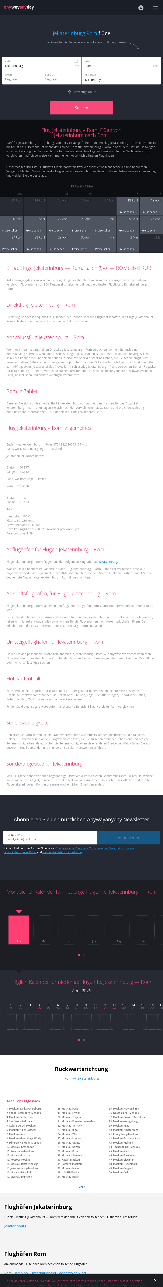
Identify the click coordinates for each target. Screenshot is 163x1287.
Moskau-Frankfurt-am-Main (79, 1121)
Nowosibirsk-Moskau (126, 1113)
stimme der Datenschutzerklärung (62, 852)
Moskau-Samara (72, 1155)
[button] (79, 955)
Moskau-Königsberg (125, 1121)
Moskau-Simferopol (21, 1117)
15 (142, 1005)
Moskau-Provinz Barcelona (129, 1117)
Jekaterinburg (108, 562)
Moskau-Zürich (122, 1151)
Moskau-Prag (121, 1125)
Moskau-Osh (121, 1172)
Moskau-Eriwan (71, 1113)
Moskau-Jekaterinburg (24, 1164)
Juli (94, 941)
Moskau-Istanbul (21, 1172)
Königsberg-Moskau (125, 1134)
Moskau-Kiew (17, 1134)
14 (133, 1005)
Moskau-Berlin (70, 1176)
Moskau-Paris (70, 1108)
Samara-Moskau (72, 1164)
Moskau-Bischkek (123, 1159)
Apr (19, 941)
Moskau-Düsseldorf (125, 1164)
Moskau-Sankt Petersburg (25, 1108)
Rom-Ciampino (16, 1273)
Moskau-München (21, 1176)
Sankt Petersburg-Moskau (25, 1113)
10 (95, 1005)
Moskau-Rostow (21, 1155)
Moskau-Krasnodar (22, 1147)
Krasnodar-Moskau (22, 1151)
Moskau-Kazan (71, 1147)
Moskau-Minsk (70, 1168)
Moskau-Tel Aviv (72, 1125)
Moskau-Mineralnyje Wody (25, 1138)
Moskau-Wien (70, 1134)
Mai (44, 941)
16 (152, 1005)
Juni (69, 941)
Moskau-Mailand (123, 1142)
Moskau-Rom (70, 1151)
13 (123, 1005)
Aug (119, 941)
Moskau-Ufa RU (71, 1142)
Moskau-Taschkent (124, 1155)
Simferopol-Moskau (21, 1121)
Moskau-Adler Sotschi (22, 1130)
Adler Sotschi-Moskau (22, 1125)
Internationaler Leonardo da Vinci (59, 1273)
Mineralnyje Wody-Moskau (25, 1142)
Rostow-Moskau (21, 1159)
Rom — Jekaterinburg (81, 1078)
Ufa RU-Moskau (71, 1172)
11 (105, 1005)
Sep (144, 941)
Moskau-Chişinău (72, 1117)
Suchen (81, 107)
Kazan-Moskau (71, 1159)
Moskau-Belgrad (123, 1168)
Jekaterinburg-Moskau (24, 1168)
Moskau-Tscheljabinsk (126, 1138)
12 (114, 1005)
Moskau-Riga (70, 1130)
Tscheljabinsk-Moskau (126, 1147)
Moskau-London (72, 1138)
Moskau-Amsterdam (125, 1130)
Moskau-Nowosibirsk (126, 1108)
